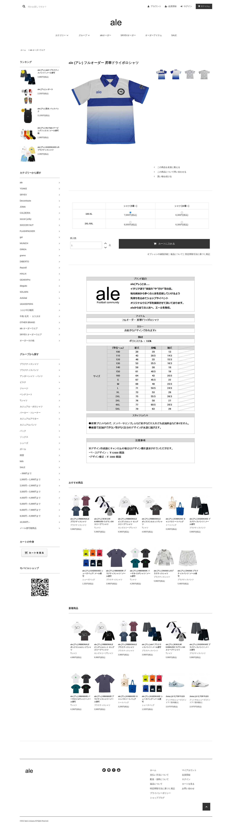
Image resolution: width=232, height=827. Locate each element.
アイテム (203, 6)
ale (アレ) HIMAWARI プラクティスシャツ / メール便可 (116, 573)
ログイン (188, 6)
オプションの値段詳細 (157, 254)
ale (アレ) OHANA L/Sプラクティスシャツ (164, 572)
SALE (174, 35)
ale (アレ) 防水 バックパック (48, 110)
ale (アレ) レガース (45, 89)
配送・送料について (159, 779)
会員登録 (172, 6)
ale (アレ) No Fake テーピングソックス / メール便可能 (48, 130)
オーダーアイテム (153, 35)
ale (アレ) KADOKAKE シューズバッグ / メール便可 (92, 573)
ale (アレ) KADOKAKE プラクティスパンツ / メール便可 (200, 521)
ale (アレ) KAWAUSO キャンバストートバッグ (175, 520)
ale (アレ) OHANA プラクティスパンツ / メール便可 (188, 573)
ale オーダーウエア (37, 50)
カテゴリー (62, 35)
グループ (85, 35)
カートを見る (188, 784)
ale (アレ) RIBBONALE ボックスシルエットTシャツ (152, 521)
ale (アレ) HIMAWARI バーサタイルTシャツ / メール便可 (140, 573)
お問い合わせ (188, 788)
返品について (176, 254)
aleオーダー (105, 35)
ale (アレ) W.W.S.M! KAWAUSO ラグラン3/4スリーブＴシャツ (103, 521)
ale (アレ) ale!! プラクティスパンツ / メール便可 (48, 71)
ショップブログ (157, 797)
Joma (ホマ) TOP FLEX (175, 696)
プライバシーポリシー (160, 793)
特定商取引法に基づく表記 (197, 254)
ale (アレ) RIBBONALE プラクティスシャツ (79, 520)
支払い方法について (159, 775)
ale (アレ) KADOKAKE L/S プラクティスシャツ (48, 148)
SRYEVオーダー (128, 35)
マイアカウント (189, 770)
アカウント (156, 6)
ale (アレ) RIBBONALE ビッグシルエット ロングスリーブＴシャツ (128, 521)
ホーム (23, 50)
